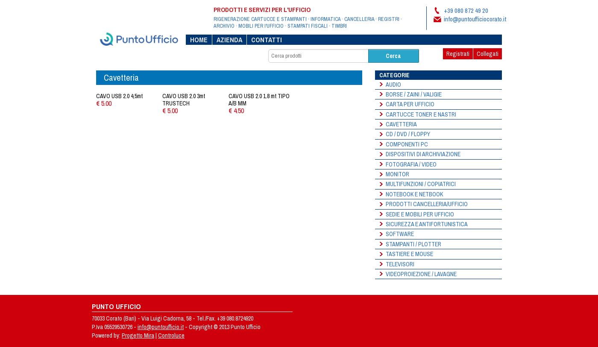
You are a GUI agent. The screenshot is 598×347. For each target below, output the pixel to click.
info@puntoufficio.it (161, 327)
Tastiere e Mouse (409, 254)
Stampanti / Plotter (413, 244)
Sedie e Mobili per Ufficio (420, 214)
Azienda (229, 39)
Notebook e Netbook (414, 194)
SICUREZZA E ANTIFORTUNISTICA (427, 224)
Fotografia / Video (411, 164)
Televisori (400, 264)
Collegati (487, 54)
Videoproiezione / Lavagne (421, 274)
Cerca (393, 56)
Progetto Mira (138, 335)
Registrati (457, 54)
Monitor (397, 174)
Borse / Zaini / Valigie (414, 94)
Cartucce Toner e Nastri (421, 114)
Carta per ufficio (410, 104)
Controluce (171, 335)
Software (400, 234)
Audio (393, 84)
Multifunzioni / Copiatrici (421, 184)
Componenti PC (407, 144)
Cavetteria (401, 124)
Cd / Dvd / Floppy (408, 134)
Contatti (266, 39)
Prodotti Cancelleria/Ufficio (427, 204)
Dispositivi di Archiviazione (423, 154)
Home (199, 39)
